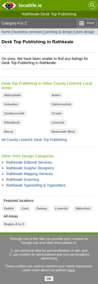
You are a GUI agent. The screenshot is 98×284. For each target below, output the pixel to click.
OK (49, 279)
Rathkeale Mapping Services (29, 174)
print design (85, 32)
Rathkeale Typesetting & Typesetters (36, 185)
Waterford (83, 208)
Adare (56, 95)
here (71, 270)
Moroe (9, 131)
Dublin (9, 208)
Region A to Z (14, 224)
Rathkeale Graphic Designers (30, 168)
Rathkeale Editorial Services (29, 162)
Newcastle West (63, 131)
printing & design (59, 32)
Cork (24, 208)
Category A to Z (14, 23)
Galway (41, 208)
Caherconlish (61, 104)
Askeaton (11, 104)
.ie (30, 5)
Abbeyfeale (12, 95)
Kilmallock (12, 122)
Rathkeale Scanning (22, 179)
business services (28, 32)
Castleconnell (14, 113)
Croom (57, 113)
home (6, 32)
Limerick (58, 122)
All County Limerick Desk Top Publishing (34, 140)
